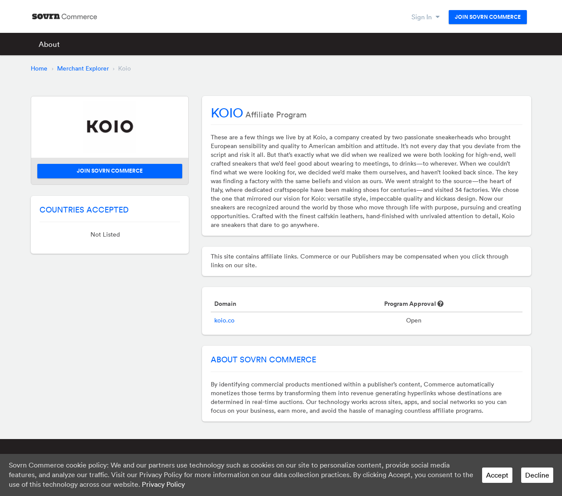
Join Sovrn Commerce (488, 17)
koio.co (224, 320)
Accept (497, 475)
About (49, 44)
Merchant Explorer (83, 68)
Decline (537, 475)
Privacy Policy (163, 484)
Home (39, 68)
